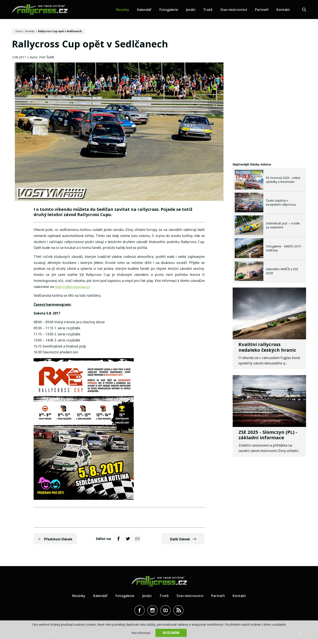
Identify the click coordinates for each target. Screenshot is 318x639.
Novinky (122, 9)
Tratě (207, 9)
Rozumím (171, 632)
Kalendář (144, 9)
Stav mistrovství (233, 9)
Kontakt (283, 9)
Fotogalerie (168, 9)
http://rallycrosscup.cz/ (72, 286)
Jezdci (190, 9)
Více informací (140, 633)
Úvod (18, 31)
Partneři (262, 9)
